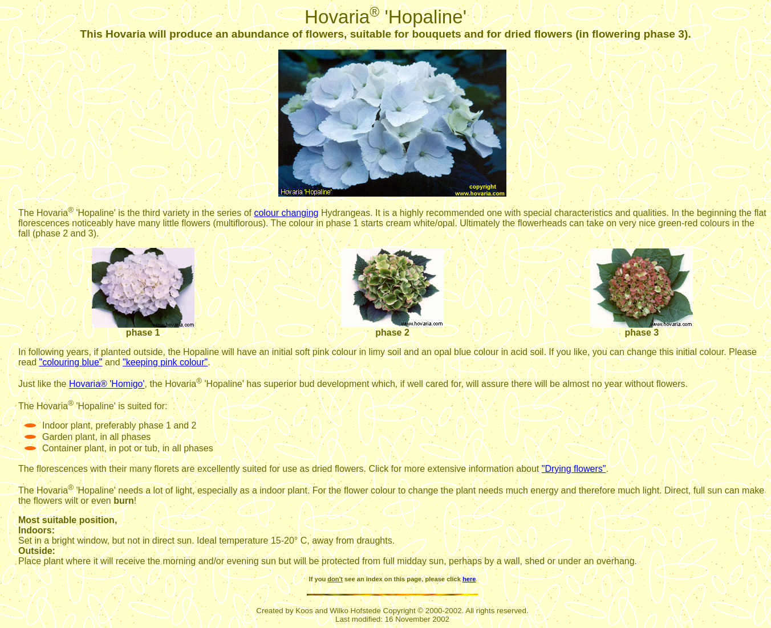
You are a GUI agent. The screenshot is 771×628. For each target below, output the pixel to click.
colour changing (286, 213)
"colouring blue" (70, 362)
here (469, 579)
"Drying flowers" (574, 469)
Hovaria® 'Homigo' (107, 384)
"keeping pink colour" (165, 362)
